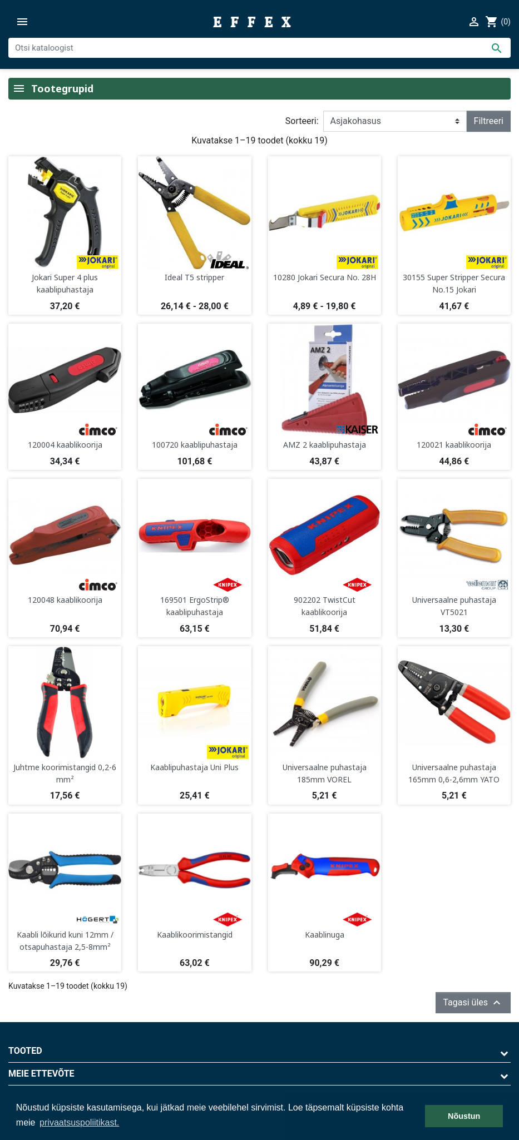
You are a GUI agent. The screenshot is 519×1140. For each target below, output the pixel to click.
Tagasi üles (473, 1002)
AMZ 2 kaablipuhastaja (324, 444)
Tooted (25, 1050)
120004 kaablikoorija (65, 444)
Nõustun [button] (464, 1116)
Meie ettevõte (41, 1073)
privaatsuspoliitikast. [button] (79, 1122)
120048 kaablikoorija (65, 599)
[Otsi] (259, 48)
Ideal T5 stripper (194, 277)
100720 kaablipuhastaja (195, 444)
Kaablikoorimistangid (195, 934)
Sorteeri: (302, 121)
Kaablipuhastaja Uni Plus (194, 767)
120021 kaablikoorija (454, 444)
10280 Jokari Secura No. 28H (324, 277)
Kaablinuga (324, 934)
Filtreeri (488, 121)
